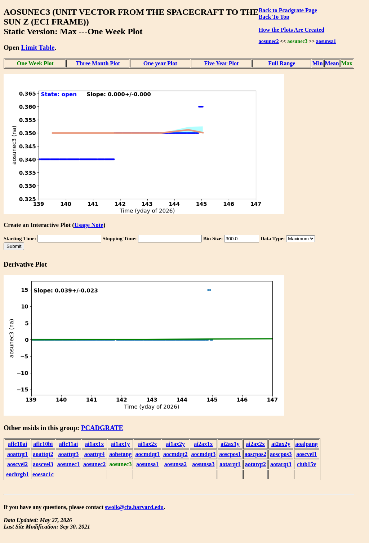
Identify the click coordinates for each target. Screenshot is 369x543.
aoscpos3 (281, 454)
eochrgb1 (17, 474)
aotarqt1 (229, 464)
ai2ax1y (230, 444)
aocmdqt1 (147, 454)
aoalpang (306, 444)
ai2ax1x (203, 444)
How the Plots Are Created (291, 30)
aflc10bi (43, 444)
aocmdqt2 (175, 454)
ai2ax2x (255, 444)
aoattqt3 (68, 454)
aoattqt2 (43, 454)
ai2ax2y (280, 444)
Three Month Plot (98, 63)
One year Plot (160, 63)
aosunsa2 (175, 464)
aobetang (120, 454)
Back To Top (274, 17)
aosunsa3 (203, 464)
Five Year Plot (221, 63)
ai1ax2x (147, 444)
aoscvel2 (17, 464)
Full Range (281, 63)
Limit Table (37, 47)
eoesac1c (43, 474)
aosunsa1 (326, 41)
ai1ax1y (120, 444)
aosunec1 (68, 464)
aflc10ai (17, 444)
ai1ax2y (175, 444)
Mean (332, 63)
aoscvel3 (43, 464)
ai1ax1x (94, 444)
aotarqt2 (255, 464)
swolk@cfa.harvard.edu (134, 507)
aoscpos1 (230, 454)
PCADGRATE (102, 428)
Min (317, 63)
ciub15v (306, 464)
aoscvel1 (306, 454)
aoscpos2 (255, 454)
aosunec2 (269, 41)
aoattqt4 (94, 454)
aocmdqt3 (203, 454)
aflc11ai (68, 444)
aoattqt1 (17, 454)
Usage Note (88, 225)
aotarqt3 (280, 464)
